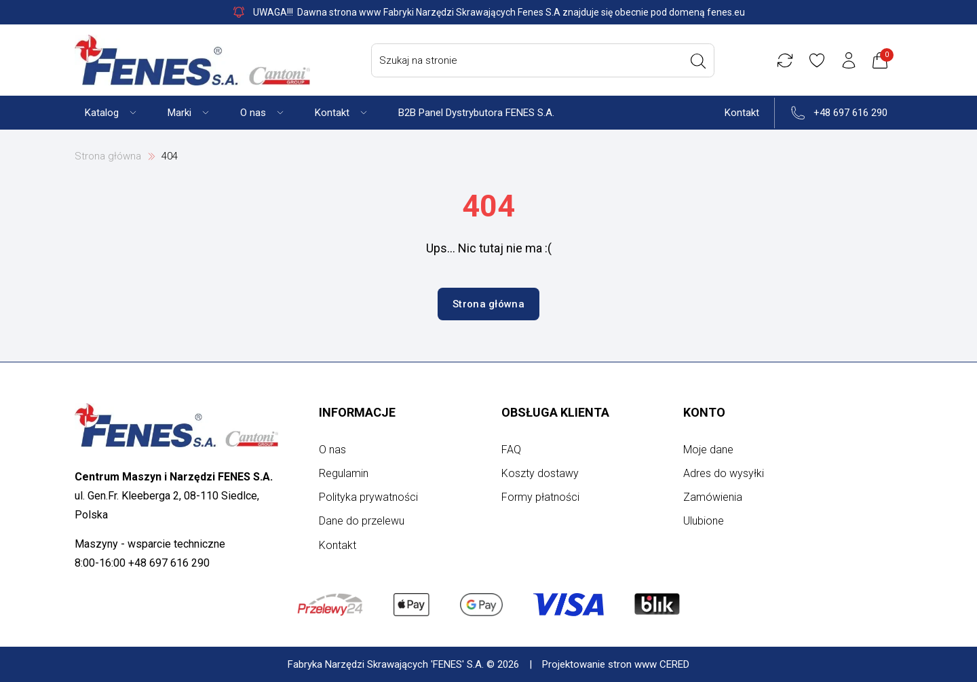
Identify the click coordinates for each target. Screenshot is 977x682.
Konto (704, 412)
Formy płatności (540, 497)
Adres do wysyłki (723, 473)
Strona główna (108, 156)
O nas (332, 449)
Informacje (357, 412)
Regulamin (343, 473)
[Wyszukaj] (698, 61)
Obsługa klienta (555, 412)
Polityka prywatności (368, 497)
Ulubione (703, 520)
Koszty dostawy (540, 473)
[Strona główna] (192, 60)
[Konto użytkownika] (848, 60)
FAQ (511, 449)
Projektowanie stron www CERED (615, 664)
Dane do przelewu (361, 520)
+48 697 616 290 (850, 113)
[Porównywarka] (784, 60)
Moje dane (708, 449)
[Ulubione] (816, 60)
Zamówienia (712, 497)
